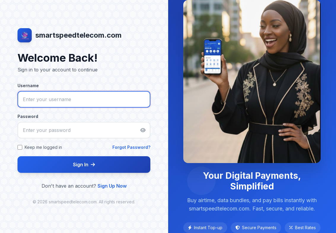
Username (28, 85)
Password (27, 116)
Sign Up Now (112, 186)
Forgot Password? (131, 147)
